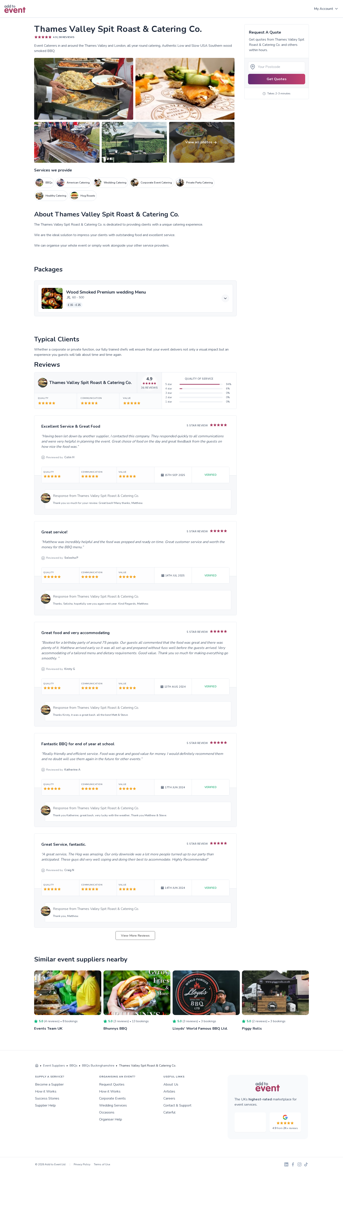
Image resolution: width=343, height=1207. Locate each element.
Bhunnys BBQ (115, 1028)
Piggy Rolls (252, 1028)
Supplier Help (45, 1105)
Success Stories (47, 1098)
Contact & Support (177, 1105)
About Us (170, 1084)
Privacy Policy (82, 1164)
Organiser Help (110, 1119)
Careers (169, 1098)
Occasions (106, 1112)
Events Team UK (49, 1028)
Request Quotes (111, 1084)
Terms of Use (102, 1164)
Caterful (169, 1112)
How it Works (45, 1091)
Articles (169, 1091)
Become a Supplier (49, 1084)
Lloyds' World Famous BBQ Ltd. (202, 1028)
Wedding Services (113, 1105)
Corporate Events (112, 1098)
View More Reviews (135, 935)
